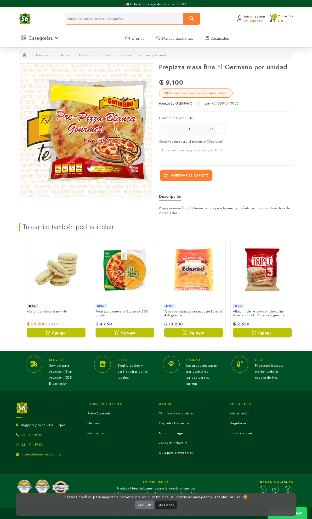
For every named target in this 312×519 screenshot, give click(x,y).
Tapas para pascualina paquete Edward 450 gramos (193, 313)
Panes (65, 55)
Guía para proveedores (176, 452)
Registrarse (238, 423)
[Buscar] (191, 19)
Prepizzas (86, 55)
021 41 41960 (31, 434)
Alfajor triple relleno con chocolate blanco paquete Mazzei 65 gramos (258, 313)
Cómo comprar (241, 433)
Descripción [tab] (170, 196)
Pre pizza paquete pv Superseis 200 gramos (122, 313)
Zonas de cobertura (173, 443)
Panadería (43, 55)
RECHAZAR (166, 505)
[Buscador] (124, 19)
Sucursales (216, 38)
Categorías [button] (40, 38)
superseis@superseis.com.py (41, 454)
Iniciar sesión (239, 413)
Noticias (93, 423)
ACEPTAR (144, 505)
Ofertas (134, 38)
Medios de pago (171, 433)
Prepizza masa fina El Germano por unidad (136, 55)
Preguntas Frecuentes (174, 423)
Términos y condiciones (176, 413)
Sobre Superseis (98, 413)
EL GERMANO (182, 103)
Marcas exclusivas (174, 38)
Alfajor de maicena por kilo (47, 311)
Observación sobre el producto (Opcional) (191, 141)
